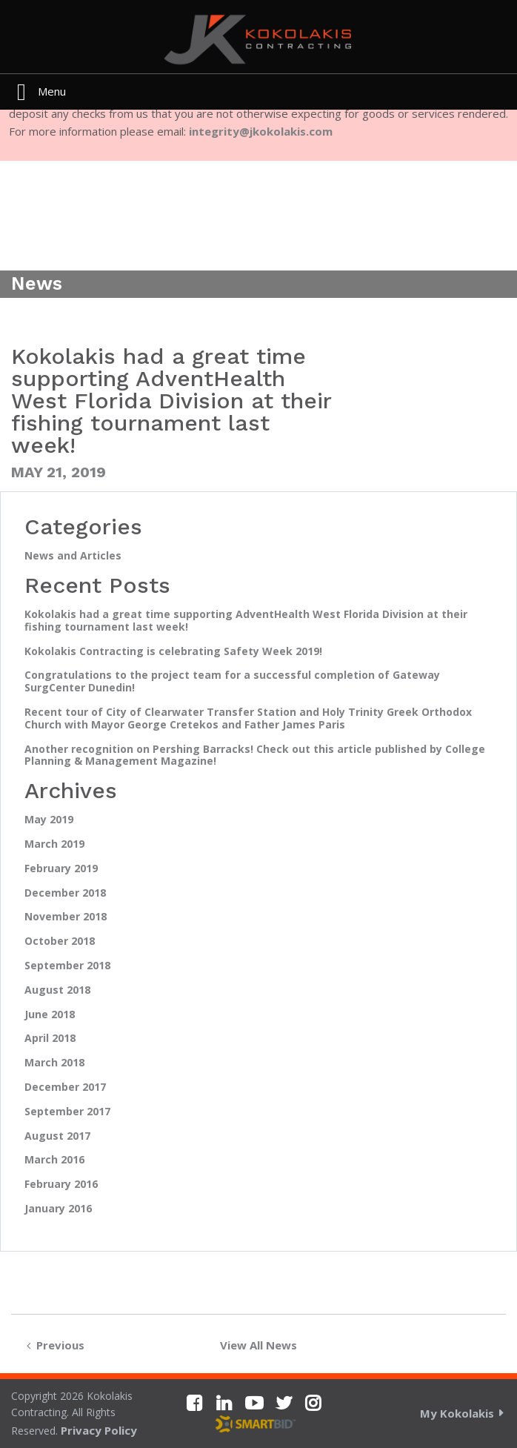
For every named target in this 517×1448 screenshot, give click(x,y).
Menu (52, 91)
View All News (258, 1345)
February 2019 (61, 869)
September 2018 (67, 966)
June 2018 (49, 1015)
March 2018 (54, 1063)
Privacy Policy (99, 1430)
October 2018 (59, 941)
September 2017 (67, 1112)
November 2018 (65, 917)
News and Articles (72, 556)
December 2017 (65, 1087)
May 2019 (48, 820)
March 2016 (54, 1160)
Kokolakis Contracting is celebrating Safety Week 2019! (173, 651)
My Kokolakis (457, 1413)
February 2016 (61, 1184)
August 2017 (57, 1136)
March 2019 (54, 844)
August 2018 (57, 990)
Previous (52, 1345)
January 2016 (58, 1209)
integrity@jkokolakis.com (261, 131)
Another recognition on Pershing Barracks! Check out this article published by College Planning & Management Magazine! (254, 755)
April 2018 (50, 1038)
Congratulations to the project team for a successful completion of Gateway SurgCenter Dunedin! (232, 681)
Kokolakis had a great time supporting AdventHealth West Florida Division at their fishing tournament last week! (245, 621)
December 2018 (65, 893)
